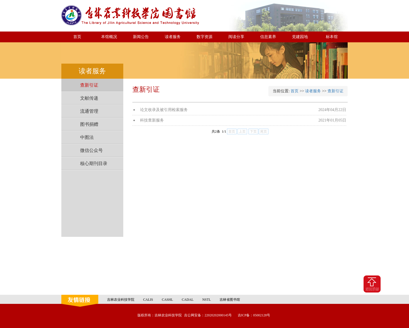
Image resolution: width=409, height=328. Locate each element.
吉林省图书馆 (230, 300)
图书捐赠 (89, 124)
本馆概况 (109, 37)
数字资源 (204, 37)
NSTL (206, 300)
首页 (77, 37)
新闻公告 (141, 37)
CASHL (167, 300)
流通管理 (89, 111)
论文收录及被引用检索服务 (164, 110)
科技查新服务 (152, 120)
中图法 (87, 137)
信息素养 (268, 37)
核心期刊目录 (93, 163)
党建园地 (300, 37)
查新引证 (89, 85)
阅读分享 (236, 37)
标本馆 (332, 37)
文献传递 (89, 98)
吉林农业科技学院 (120, 300)
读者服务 (173, 37)
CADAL (187, 300)
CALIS (148, 300)
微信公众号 (91, 150)
